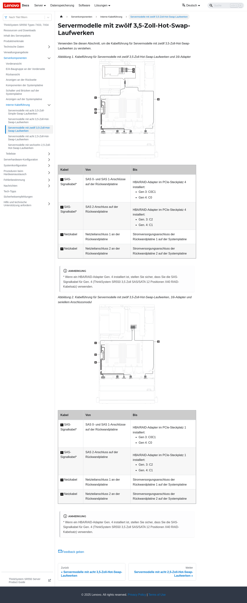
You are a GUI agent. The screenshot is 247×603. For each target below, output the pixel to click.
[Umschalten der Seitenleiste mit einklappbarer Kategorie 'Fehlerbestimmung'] (49, 180)
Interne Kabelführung (18, 104)
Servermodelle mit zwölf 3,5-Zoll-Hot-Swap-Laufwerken (29, 129)
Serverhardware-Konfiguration (21, 159)
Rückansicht (13, 74)
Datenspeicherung (62, 5)
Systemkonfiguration (15, 165)
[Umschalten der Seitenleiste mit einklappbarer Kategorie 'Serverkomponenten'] (49, 58)
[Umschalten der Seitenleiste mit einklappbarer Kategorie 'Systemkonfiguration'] (49, 165)
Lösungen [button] (100, 5)
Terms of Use (157, 594)
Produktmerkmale (14, 41)
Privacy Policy (137, 594)
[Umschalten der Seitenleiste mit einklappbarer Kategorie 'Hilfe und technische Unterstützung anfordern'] (49, 204)
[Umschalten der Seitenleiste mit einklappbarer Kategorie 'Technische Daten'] (49, 47)
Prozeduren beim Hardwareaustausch (15, 173)
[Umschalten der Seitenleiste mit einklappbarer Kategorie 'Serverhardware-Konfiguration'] (49, 160)
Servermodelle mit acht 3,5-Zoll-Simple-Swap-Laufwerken (26, 112)
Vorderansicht (14, 63)
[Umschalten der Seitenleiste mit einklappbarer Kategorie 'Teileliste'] (49, 154)
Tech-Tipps (10, 191)
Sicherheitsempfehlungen (18, 196)
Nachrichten (10, 185)
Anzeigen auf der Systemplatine (24, 99)
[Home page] (61, 17)
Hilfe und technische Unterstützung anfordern (17, 204)
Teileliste (11, 153)
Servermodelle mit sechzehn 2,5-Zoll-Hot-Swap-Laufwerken (29, 146)
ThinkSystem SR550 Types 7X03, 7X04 (26, 24)
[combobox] (9, 17)
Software (84, 5)
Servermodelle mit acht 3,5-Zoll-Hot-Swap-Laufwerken (28, 121)
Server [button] (38, 5)
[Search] (225, 5)
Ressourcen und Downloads (20, 30)
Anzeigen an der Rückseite (21, 79)
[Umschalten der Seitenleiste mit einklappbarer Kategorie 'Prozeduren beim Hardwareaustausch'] (49, 172)
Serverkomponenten (15, 58)
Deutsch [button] (189, 5)
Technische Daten (14, 46)
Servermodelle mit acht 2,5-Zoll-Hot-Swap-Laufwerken (28, 138)
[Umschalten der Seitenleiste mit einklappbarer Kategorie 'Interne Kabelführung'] (49, 105)
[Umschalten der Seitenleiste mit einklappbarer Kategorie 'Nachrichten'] (49, 186)
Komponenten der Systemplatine (24, 85)
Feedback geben (71, 551)
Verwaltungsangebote (16, 52)
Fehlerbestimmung (14, 179)
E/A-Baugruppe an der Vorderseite (25, 69)
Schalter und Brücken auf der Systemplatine (22, 92)
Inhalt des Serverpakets (17, 35)
